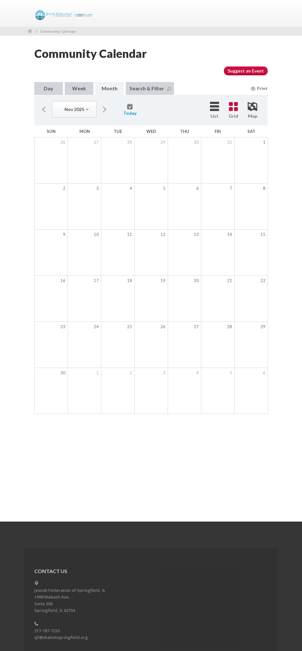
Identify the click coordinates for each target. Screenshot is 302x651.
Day (48, 88)
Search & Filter (150, 88)
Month (109, 88)
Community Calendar (58, 31)
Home (30, 31)
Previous (43, 109)
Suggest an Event (246, 70)
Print (259, 88)
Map (252, 110)
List (214, 110)
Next (104, 109)
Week (79, 88)
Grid (233, 110)
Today (130, 110)
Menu (260, 13)
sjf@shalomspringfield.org (61, 637)
